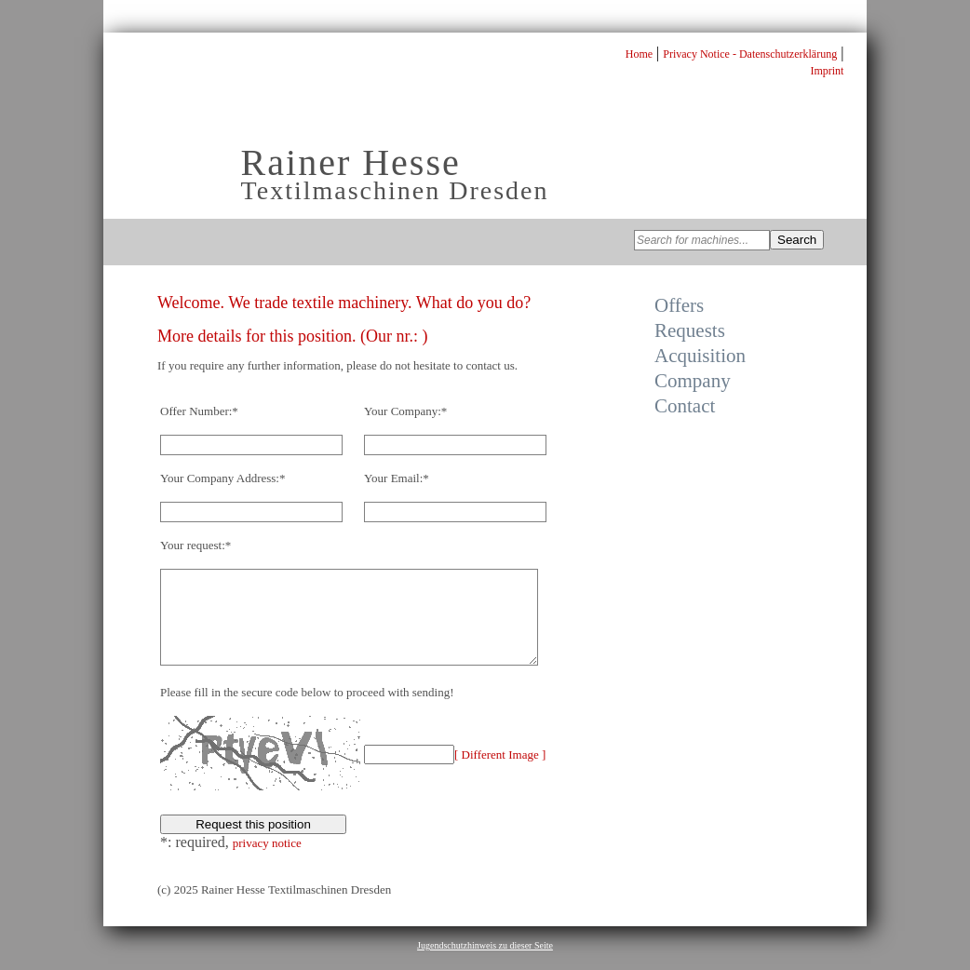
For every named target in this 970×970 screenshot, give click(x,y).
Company (692, 381)
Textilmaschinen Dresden (395, 190)
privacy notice (267, 862)
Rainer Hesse (351, 162)
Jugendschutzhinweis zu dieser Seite (485, 965)
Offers (679, 305)
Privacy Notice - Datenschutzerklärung (750, 54)
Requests (689, 330)
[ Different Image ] (500, 774)
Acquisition (700, 355)
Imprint (826, 70)
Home (639, 54)
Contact (684, 406)
